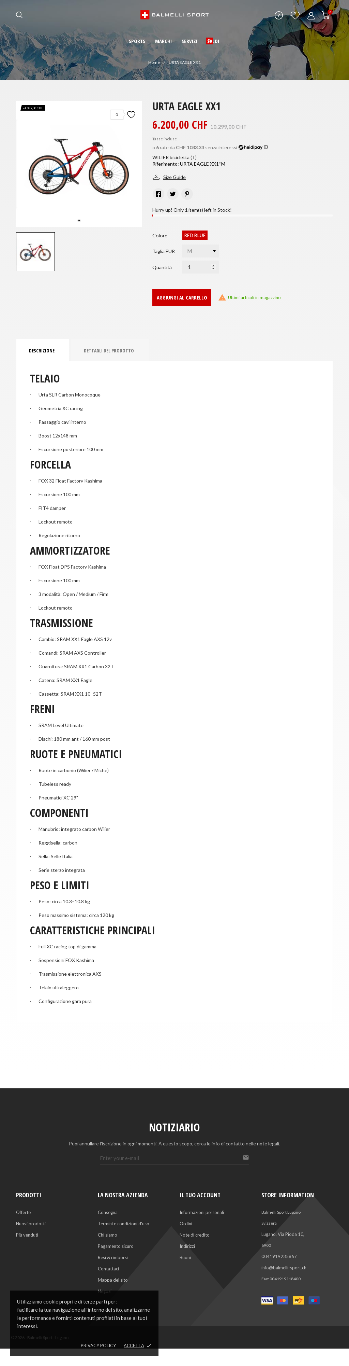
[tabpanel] (79, 164)
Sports (137, 41)
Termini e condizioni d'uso (123, 1223)
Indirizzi (187, 1246)
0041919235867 (279, 1256)
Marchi (163, 41)
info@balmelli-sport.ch (283, 1267)
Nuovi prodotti (31, 1223)
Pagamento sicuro (116, 1246)
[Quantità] (200, 267)
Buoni (185, 1257)
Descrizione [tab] (42, 350)
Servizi (189, 41)
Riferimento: (165, 164)
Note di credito (195, 1235)
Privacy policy (98, 1345)
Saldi (213, 41)
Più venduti (27, 1235)
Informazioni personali (202, 1212)
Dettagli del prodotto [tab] (109, 350)
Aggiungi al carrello (182, 297)
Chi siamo (107, 1235)
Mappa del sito (113, 1280)
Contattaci (108, 1268)
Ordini (186, 1223)
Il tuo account (200, 1195)
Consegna (108, 1212)
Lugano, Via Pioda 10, (282, 1234)
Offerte (23, 1212)
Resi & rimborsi (113, 1257)
